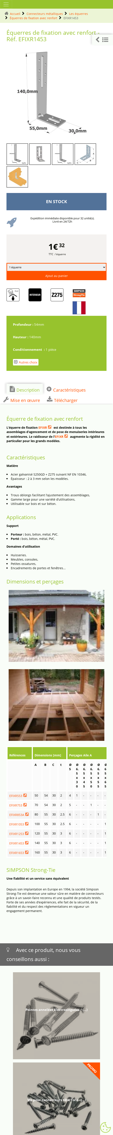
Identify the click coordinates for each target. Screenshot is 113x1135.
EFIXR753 (15, 805)
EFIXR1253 (16, 834)
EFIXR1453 (16, 843)
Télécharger (62, 399)
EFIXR (42, 427)
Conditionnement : (29, 349)
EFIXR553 (15, 796)
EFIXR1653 (16, 853)
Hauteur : (21, 337)
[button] (102, 40)
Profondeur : (23, 324)
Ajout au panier (56, 276)
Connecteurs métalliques (45, 14)
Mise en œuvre (21, 399)
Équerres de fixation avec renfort (33, 18)
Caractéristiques (66, 389)
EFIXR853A (16, 815)
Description (25, 389)
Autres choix (25, 362)
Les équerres (78, 14)
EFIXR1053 (16, 824)
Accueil (15, 14)
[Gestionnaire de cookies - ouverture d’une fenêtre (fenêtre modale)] (105, 1127)
